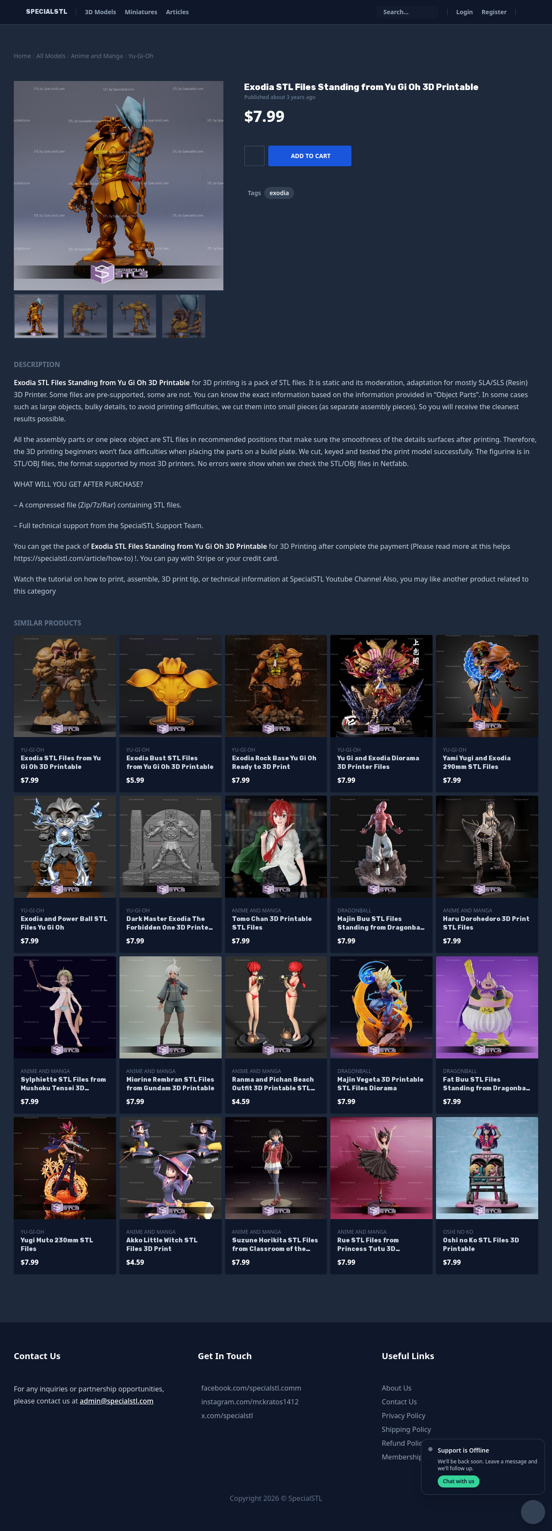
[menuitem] (36, 316)
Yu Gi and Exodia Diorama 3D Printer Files (378, 763)
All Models (51, 56)
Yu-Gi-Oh (141, 56)
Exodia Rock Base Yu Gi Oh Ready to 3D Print (274, 763)
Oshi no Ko (458, 1231)
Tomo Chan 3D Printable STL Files (272, 923)
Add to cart (310, 156)
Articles (177, 12)
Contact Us (399, 1402)
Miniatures (141, 12)
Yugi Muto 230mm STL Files (57, 1245)
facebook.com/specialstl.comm (251, 1388)
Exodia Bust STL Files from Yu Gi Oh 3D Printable (169, 763)
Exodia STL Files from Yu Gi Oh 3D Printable (61, 763)
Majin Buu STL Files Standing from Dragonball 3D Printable (380, 923)
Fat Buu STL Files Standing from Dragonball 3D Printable (486, 1084)
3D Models (100, 12)
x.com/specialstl (227, 1415)
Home (22, 56)
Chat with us (458, 1481)
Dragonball (354, 910)
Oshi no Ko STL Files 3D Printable (481, 1245)
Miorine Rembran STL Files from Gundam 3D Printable (170, 1084)
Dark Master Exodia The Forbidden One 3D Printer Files (169, 923)
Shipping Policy (406, 1429)
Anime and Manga (97, 56)
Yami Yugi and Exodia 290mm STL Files (477, 763)
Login (464, 12)
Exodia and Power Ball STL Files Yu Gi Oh (64, 923)
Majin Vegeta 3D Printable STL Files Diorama (380, 1084)
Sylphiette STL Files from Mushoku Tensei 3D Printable (63, 1084)
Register (494, 12)
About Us (396, 1388)
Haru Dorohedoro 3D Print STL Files (486, 923)
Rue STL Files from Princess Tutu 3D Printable (368, 1245)
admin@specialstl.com (117, 1401)
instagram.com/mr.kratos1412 (250, 1402)
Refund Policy (404, 1443)
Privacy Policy (403, 1415)
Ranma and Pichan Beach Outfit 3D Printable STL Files (273, 1084)
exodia (279, 193)
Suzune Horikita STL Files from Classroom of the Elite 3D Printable (275, 1245)
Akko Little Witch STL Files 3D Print (162, 1245)
